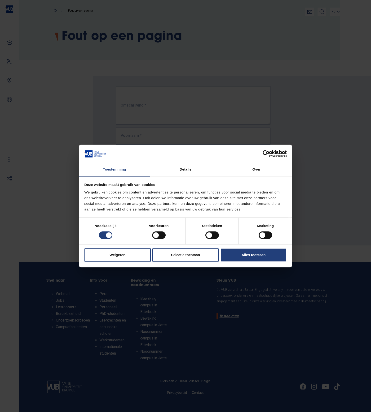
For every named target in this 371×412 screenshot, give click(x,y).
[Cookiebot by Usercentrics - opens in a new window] (266, 153)
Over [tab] (256, 169)
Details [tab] (185, 169)
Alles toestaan (254, 255)
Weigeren (117, 255)
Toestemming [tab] (114, 169)
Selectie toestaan (185, 255)
